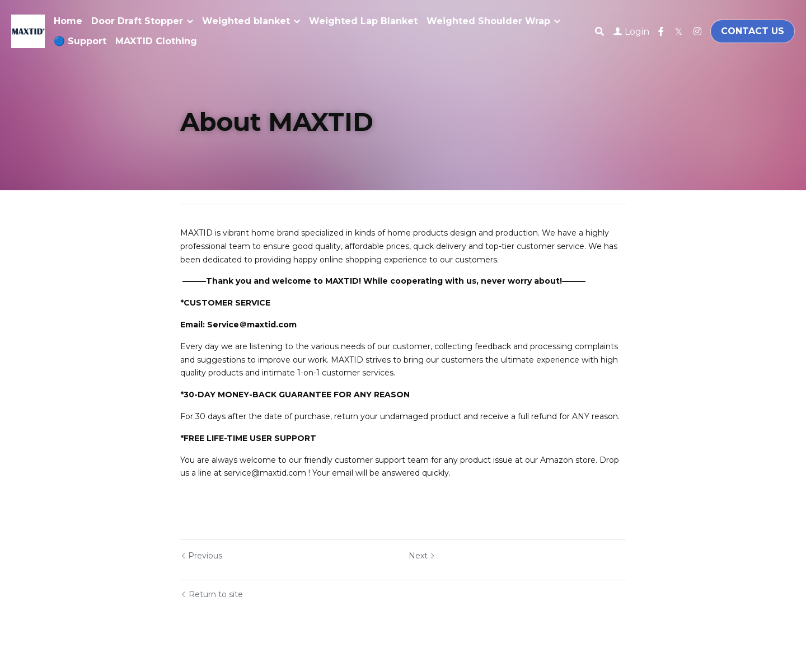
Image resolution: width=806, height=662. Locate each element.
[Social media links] (661, 31)
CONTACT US (752, 31)
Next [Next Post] (422, 556)
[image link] (28, 30)
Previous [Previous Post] (201, 556)
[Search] (599, 31)
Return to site (211, 594)
